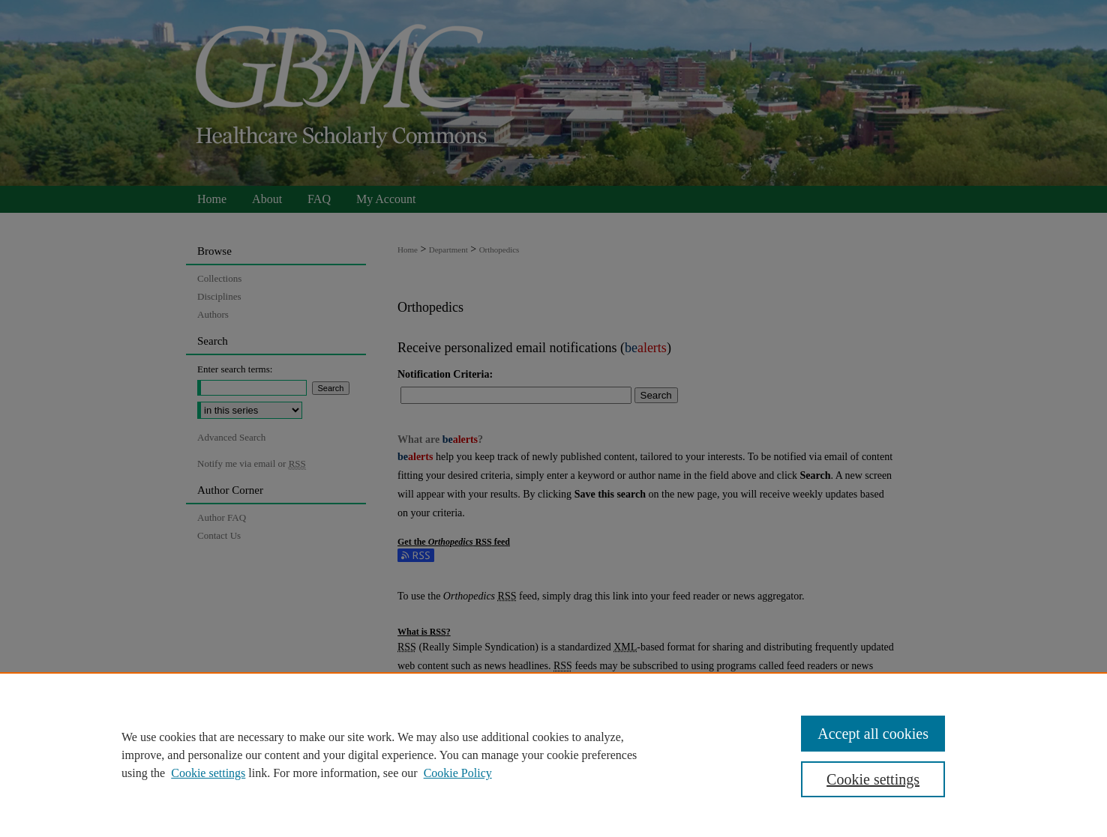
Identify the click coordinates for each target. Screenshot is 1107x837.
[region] (553, 754)
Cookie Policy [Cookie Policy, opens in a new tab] (458, 773)
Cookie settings (208, 773)
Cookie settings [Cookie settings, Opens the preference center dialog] (873, 779)
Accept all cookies (873, 733)
